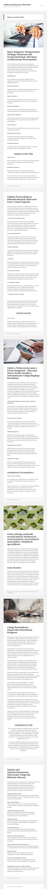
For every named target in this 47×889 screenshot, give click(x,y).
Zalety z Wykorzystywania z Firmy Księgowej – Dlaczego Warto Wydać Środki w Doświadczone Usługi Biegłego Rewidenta (23, 373)
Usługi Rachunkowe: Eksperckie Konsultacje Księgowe (19, 630)
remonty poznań (23, 313)
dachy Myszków (14, 567)
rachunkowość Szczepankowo (20, 472)
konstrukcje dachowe (33, 591)
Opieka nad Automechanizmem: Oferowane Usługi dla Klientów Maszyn (18, 773)
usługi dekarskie (10, 592)
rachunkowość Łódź (23, 725)
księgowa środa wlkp (23, 154)
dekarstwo (24, 591)
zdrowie (18, 333)
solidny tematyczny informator (17, 4)
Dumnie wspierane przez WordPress (14, 886)
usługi (18, 186)
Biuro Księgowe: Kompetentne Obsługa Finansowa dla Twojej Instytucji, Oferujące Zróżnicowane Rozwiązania (23, 55)
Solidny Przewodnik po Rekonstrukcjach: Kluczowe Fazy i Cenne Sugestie (22, 199)
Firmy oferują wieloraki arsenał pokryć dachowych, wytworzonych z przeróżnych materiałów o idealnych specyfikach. (23, 539)
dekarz (27, 591)
